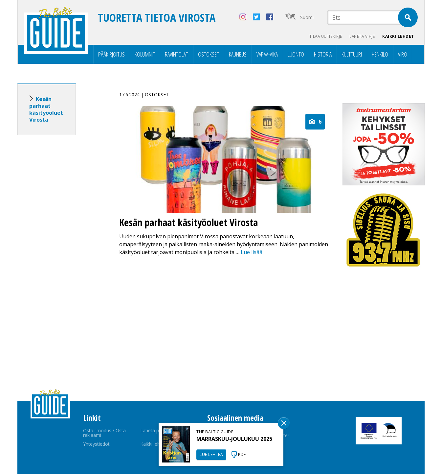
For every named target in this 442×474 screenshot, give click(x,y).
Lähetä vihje (361, 36)
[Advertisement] (58, 244)
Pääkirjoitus (111, 55)
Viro (402, 55)
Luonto (296, 55)
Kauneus (238, 55)
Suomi (307, 17)
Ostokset (208, 55)
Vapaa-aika (267, 55)
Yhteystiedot (96, 444)
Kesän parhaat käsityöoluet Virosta (46, 110)
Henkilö (380, 55)
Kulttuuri (352, 55)
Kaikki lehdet (398, 36)
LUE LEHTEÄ (211, 454)
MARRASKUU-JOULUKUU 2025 (234, 438)
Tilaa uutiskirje (323, 36)
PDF (242, 454)
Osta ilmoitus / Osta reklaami (104, 433)
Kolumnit (145, 55)
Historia (323, 55)
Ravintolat (176, 55)
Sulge (284, 423)
